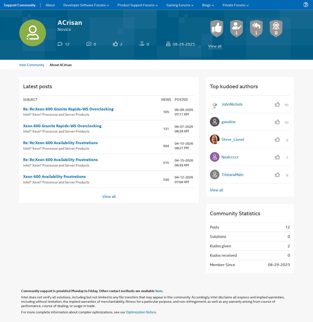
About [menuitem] (50, 4)
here (158, 290)
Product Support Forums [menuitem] (136, 4)
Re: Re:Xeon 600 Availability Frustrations (60, 142)
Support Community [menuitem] (19, 4)
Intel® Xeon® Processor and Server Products (56, 114)
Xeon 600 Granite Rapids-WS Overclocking (62, 125)
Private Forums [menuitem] (234, 4)
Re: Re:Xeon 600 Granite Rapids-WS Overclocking (68, 109)
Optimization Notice (141, 311)
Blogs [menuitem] (206, 4)
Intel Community (31, 64)
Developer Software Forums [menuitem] (84, 4)
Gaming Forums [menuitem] (178, 4)
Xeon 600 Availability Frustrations (54, 176)
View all (214, 46)
